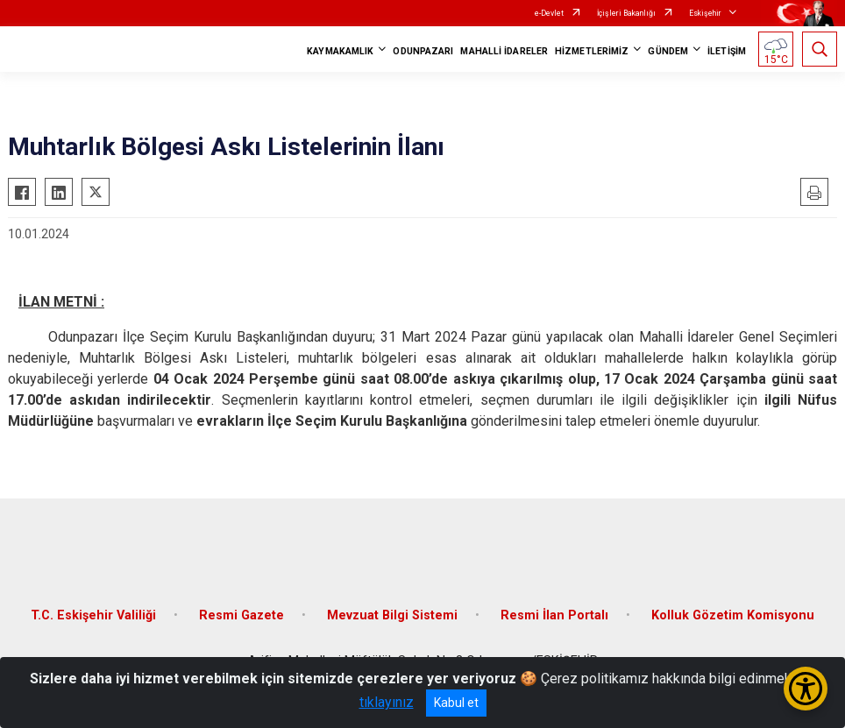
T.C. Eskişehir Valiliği (93, 615)
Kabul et (456, 703)
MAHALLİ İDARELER (504, 51)
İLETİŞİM (726, 51)
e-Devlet (549, 13)
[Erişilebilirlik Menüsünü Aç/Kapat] (805, 688)
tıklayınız (386, 702)
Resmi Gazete (241, 615)
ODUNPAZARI (423, 51)
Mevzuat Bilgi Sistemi (392, 615)
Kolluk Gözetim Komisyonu (732, 615)
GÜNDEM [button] (668, 51)
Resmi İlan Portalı (554, 615)
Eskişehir (705, 13)
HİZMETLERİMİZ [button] (591, 51)
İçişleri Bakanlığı (626, 13)
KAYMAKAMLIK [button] (340, 51)
